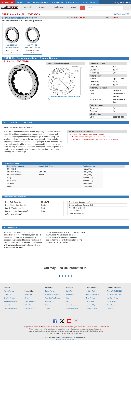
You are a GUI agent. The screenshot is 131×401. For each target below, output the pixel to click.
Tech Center (90, 333)
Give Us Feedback (10, 329)
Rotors (47, 339)
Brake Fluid (69, 322)
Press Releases (29, 333)
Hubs (67, 333)
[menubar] (50, 8)
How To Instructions (93, 326)
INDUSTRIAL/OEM (40, 2)
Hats (67, 329)
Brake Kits (28, 7)
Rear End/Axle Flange (52, 329)
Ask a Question (112, 336)
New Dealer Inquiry (10, 333)
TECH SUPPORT (73, 2)
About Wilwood (9, 322)
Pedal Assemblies (72, 339)
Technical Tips (91, 336)
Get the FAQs (91, 322)
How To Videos (91, 329)
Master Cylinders (71, 336)
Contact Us (7, 326)
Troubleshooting (91, 339)
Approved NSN (29, 339)
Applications (60, 7)
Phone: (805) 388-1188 (114, 322)
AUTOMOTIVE (7, 2)
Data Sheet (28, 326)
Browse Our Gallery (10, 339)
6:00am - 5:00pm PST (114, 326)
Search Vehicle (50, 322)
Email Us (110, 339)
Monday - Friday (112, 329)
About (74, 7)
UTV (28, 2)
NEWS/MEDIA (57, 2)
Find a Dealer (111, 333)
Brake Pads (70, 326)
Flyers (26, 329)
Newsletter (7, 336)
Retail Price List (29, 336)
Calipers (48, 336)
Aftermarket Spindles (52, 326)
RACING (20, 2)
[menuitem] (27, 8)
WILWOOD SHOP (90, 2)
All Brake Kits (49, 333)
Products (43, 7)
